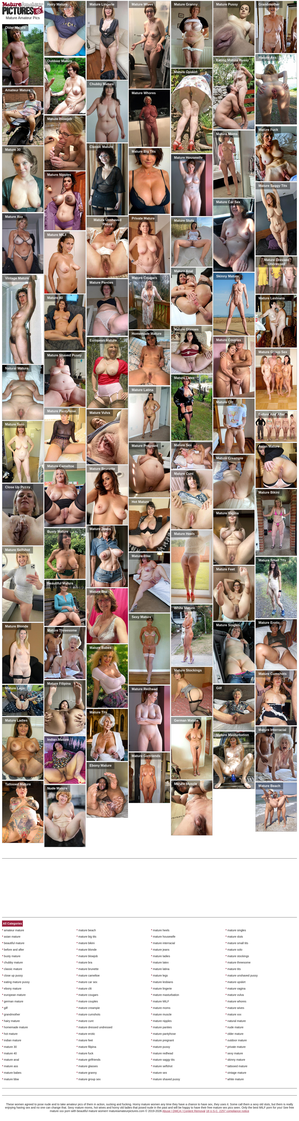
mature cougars (87, 994)
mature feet (85, 1040)
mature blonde (87, 949)
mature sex (159, 1072)
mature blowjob (87, 956)
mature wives (235, 1008)
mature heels (160, 930)
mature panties (161, 1027)
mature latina (160, 969)
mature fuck (85, 1053)
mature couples (87, 1001)
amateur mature (13, 930)
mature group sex (89, 1079)
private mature (236, 1046)
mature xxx (233, 1014)
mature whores (236, 1001)
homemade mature (15, 1027)
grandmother (11, 1014)
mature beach (86, 930)
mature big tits (86, 936)
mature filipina (86, 1046)
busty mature (11, 956)
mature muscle (161, 1014)
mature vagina (235, 988)
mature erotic (86, 1033)
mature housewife (163, 936)
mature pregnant (162, 1040)
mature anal (10, 1059)
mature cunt (85, 1021)
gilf (5, 1008)
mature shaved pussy (165, 1079)
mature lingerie (161, 988)
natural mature (236, 1021)
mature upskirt (235, 982)
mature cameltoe (88, 975)
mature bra (84, 962)
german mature (12, 1001)
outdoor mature (236, 1040)
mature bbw (10, 1079)
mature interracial (163, 943)
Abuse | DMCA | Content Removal (183, 1111)
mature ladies (160, 956)
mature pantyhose (163, 1033)
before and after (13, 949)
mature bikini (86, 943)
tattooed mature (236, 1066)
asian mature (11, 936)
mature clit (84, 988)
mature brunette (88, 969)
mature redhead (162, 1053)
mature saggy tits (163, 1059)
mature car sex (87, 982)
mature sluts (234, 936)
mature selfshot (161, 1066)
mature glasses (87, 1066)
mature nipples (161, 1021)
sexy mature (234, 1053)
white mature (235, 1079)
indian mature (11, 1040)
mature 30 (9, 1046)
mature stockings (237, 956)
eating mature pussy (16, 982)
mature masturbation (165, 994)
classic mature (12, 969)
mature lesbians (162, 982)
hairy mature (11, 1021)
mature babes (11, 1072)
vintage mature (236, 1072)
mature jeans (160, 949)
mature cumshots (88, 1014)
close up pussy (12, 975)
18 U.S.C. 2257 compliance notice (227, 1111)
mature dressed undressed (94, 1027)
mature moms (160, 1008)
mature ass (10, 1066)
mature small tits (237, 943)
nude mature (234, 1027)
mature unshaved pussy (242, 975)
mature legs (159, 975)
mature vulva (235, 994)
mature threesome (238, 962)
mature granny (87, 1072)
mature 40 (9, 1053)
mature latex (160, 962)
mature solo (234, 949)
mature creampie (88, 1008)
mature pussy (160, 1046)
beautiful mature (13, 943)
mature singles (236, 930)
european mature (14, 994)
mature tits (233, 969)
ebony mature (11, 988)
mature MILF (160, 1001)
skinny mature (235, 1059)
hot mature (10, 1033)
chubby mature (12, 962)
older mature (234, 1033)
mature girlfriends (89, 1059)
